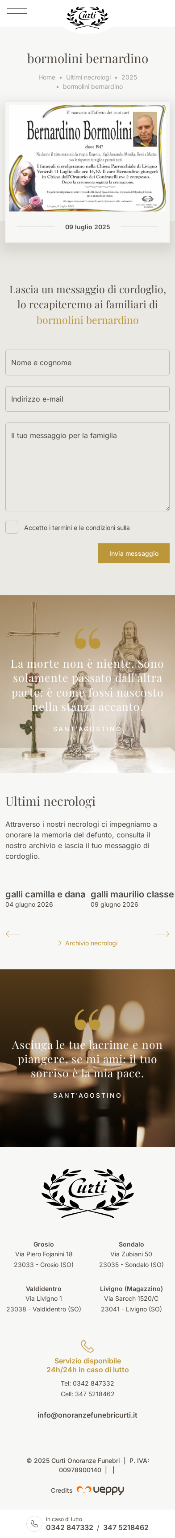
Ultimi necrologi (88, 77)
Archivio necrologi (87, 943)
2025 (129, 77)
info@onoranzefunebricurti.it (88, 1414)
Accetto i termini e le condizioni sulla (77, 527)
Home (46, 77)
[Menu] (17, 13)
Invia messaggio (133, 553)
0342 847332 (69, 1527)
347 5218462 (95, 1394)
